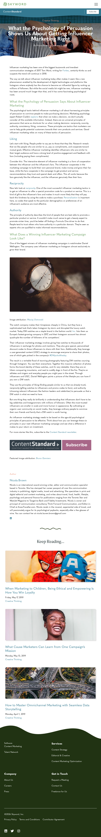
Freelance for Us (59, 791)
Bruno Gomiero (43, 458)
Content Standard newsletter (63, 431)
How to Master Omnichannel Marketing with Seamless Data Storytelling (47, 707)
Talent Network (11, 751)
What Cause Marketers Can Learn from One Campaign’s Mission (45, 648)
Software (8, 742)
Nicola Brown (18, 480)
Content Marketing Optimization (67, 761)
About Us (8, 779)
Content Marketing (13, 746)
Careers (8, 785)
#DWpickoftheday (58, 355)
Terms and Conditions (29, 819)
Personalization (71, 197)
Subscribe (92, 11)
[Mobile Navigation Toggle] (96, 3)
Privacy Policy (10, 819)
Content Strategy (59, 749)
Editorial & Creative (61, 755)
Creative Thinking (13, 600)
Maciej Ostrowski (35, 319)
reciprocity (30, 187)
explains (34, 116)
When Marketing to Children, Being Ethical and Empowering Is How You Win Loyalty (49, 590)
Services (57, 743)
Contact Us (57, 785)
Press (6, 791)
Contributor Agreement (53, 819)
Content (12, 11)
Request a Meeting (60, 779)
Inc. (74, 331)
